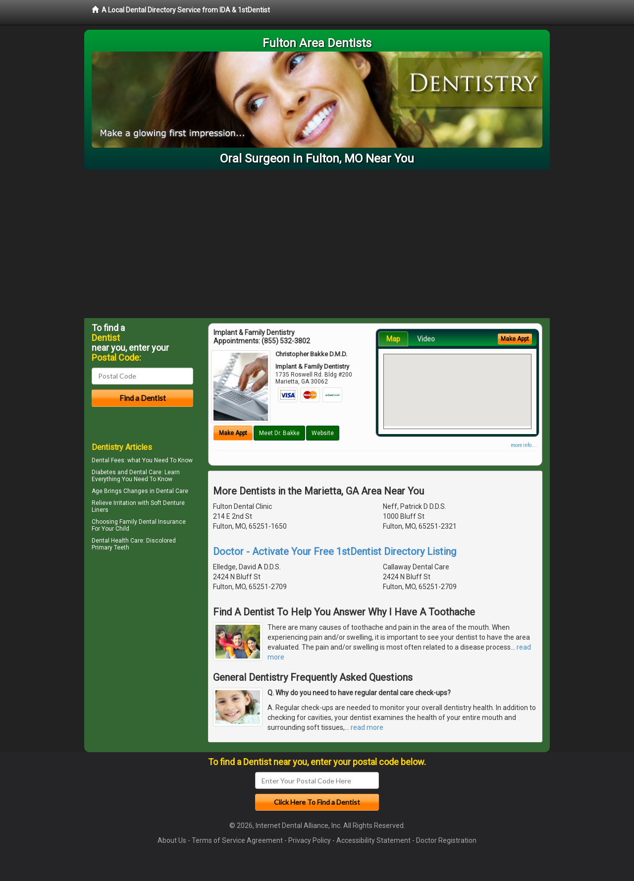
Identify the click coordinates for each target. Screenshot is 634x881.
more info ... (524, 445)
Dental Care (172, 491)
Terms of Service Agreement (237, 840)
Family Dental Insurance (152, 521)
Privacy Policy (309, 840)
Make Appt (233, 433)
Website (323, 433)
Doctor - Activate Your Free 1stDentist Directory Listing (334, 551)
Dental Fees (108, 460)
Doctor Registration (446, 840)
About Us (172, 840)
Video (426, 339)
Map (393, 339)
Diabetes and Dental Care (126, 472)
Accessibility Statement (373, 840)
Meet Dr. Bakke (279, 433)
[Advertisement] (317, 243)
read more (367, 727)
